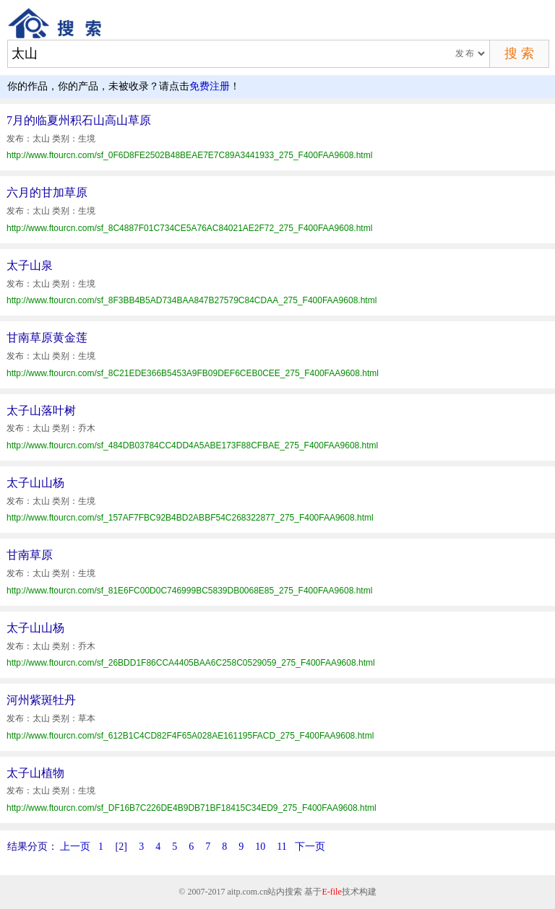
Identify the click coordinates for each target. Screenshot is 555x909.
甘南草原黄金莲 (47, 337)
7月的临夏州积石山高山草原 (79, 120)
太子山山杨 (35, 483)
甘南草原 (30, 555)
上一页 (75, 846)
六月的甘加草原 (47, 192)
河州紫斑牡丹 (41, 700)
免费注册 (209, 86)
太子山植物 (35, 773)
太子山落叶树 (41, 410)
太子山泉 (30, 265)
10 (260, 846)
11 (281, 846)
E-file (331, 892)
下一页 (310, 846)
